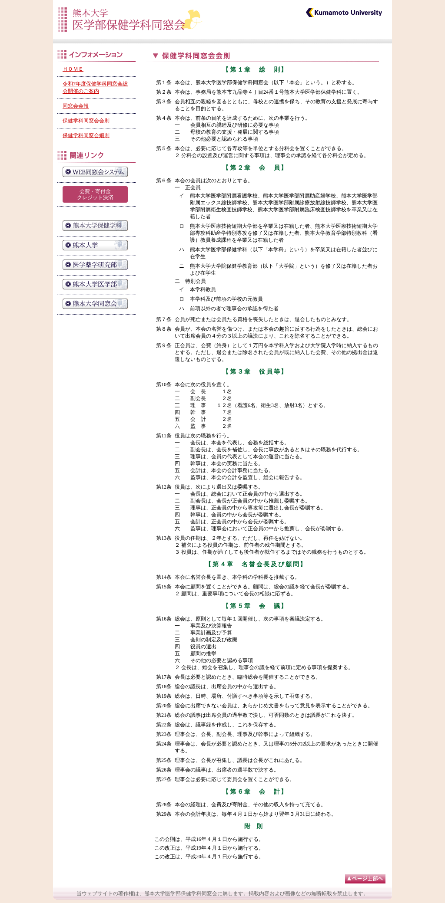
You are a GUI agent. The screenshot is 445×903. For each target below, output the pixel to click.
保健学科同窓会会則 (86, 121)
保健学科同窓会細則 (86, 135)
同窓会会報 (76, 106)
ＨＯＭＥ (73, 69)
